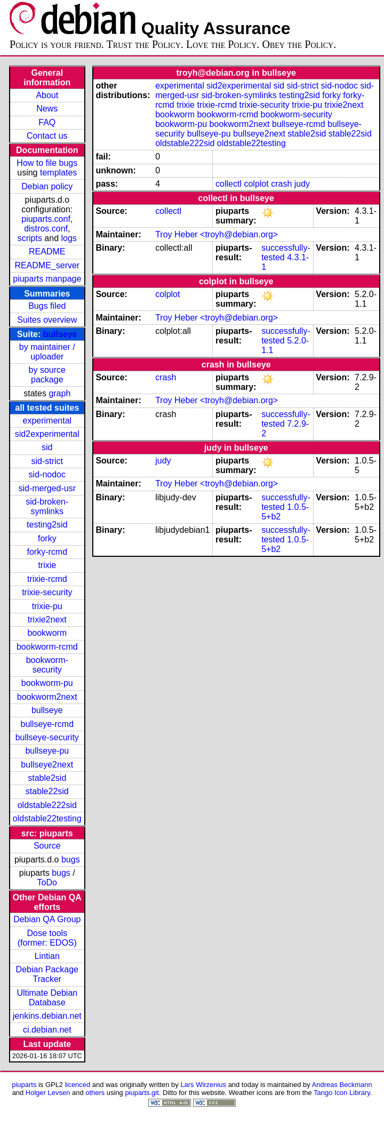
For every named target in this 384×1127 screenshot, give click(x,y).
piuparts (24, 1085)
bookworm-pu (47, 683)
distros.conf (46, 228)
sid (47, 447)
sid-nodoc (47, 474)
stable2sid (47, 777)
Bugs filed (47, 305)
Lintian (47, 956)
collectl (228, 183)
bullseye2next (47, 764)
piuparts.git (141, 1093)
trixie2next (47, 619)
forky (47, 538)
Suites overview (47, 319)
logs (69, 238)
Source (47, 845)
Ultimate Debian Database (47, 997)
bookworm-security (47, 665)
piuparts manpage (47, 278)
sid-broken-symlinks (47, 506)
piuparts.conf (45, 218)
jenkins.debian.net (47, 1015)
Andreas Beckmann (342, 1085)
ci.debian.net (47, 1029)
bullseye (60, 334)
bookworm (47, 632)
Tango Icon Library (342, 1093)
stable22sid (47, 791)
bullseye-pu (47, 750)
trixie (47, 565)
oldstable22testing (47, 818)
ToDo (47, 882)
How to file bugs (47, 162)
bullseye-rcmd (47, 724)
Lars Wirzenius (203, 1085)
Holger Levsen (48, 1093)
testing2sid (47, 524)
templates (58, 172)
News (47, 108)
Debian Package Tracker (47, 974)
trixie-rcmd (47, 579)
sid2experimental (47, 433)
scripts (30, 238)
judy (302, 183)
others (95, 1093)
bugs (70, 859)
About (47, 95)
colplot (256, 183)
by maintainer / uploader (47, 351)
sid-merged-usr (47, 488)
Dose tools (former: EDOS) (47, 938)
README (47, 251)
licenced (78, 1085)
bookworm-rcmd (47, 646)
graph (59, 393)
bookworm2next (47, 696)
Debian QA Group (47, 919)
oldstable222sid (47, 805)
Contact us (47, 135)
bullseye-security (47, 737)
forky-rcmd (47, 551)
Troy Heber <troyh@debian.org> (216, 234)
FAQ (46, 122)
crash (281, 183)
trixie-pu (47, 606)
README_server (46, 265)
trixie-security (47, 592)
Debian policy (47, 186)
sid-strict (47, 461)
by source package (47, 374)
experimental (46, 420)
